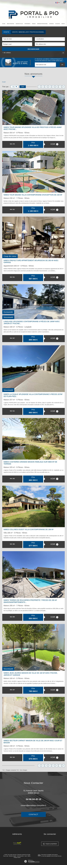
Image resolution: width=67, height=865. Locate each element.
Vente (6, 32)
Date (22, 86)
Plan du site (5, 856)
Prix (14, 87)
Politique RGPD (17, 857)
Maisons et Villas (19, 23)
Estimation (51, 23)
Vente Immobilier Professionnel (28, 32)
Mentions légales (12, 856)
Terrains (34, 23)
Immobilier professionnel (42, 23)
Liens (26, 856)
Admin (29, 856)
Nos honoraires (20, 856)
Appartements (27, 23)
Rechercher (33, 49)
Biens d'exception (10, 23)
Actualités (57, 23)
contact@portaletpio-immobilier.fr (33, 805)
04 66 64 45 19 (33, 799)
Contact (63, 23)
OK (62, 64)
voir (54, 144)
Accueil (3, 23)
